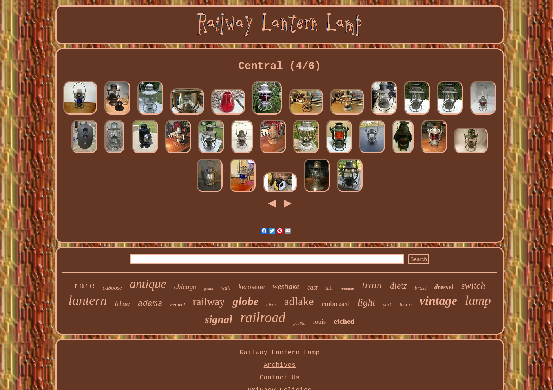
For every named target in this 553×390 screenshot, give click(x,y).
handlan (347, 289)
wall (225, 288)
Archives (280, 365)
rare (84, 286)
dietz (398, 286)
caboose (112, 287)
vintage (438, 300)
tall (329, 287)
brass (420, 288)
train (372, 285)
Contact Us (279, 377)
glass (209, 288)
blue (122, 304)
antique (148, 284)
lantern (87, 300)
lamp (478, 300)
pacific (299, 323)
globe (245, 301)
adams (150, 303)
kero (406, 305)
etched (344, 321)
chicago (185, 287)
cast (312, 287)
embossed (335, 304)
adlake (299, 301)
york (387, 305)
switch (473, 286)
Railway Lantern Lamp (279, 352)
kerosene (251, 286)
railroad (262, 317)
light (366, 302)
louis (319, 321)
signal (218, 319)
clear (271, 305)
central (177, 305)
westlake (285, 286)
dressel (443, 287)
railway (208, 302)
